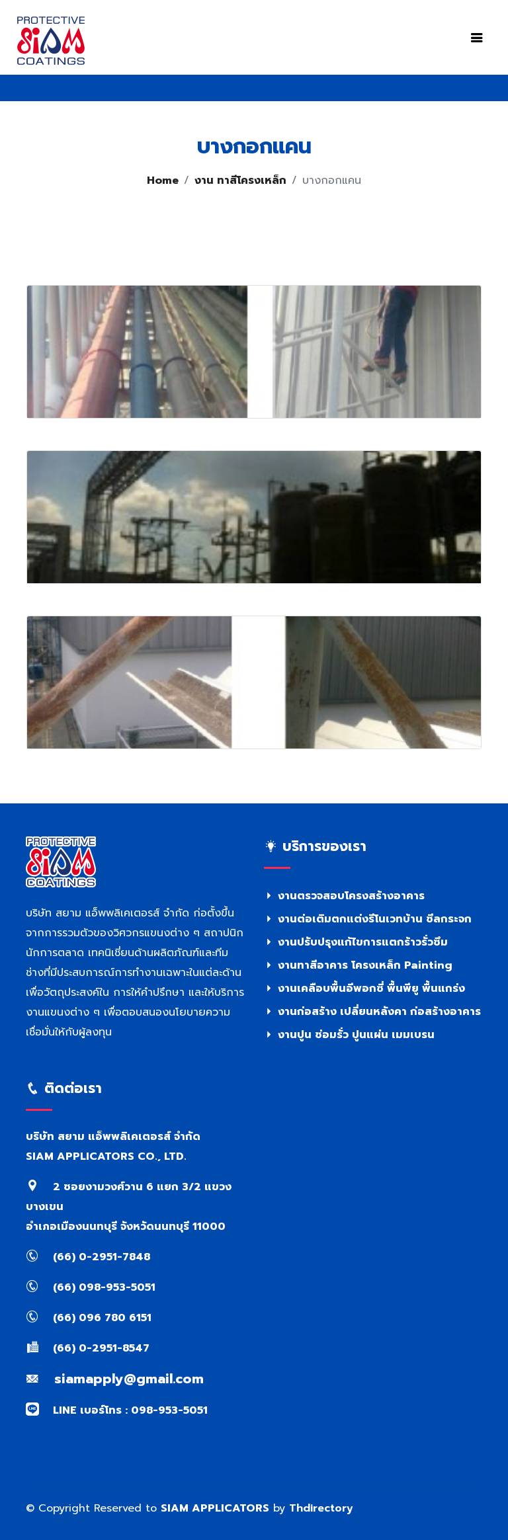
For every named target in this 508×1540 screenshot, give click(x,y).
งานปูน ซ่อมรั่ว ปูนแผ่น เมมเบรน (349, 1035)
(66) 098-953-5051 (90, 1287)
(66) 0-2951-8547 (87, 1348)
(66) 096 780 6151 (88, 1318)
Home (163, 180)
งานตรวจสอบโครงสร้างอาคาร (344, 896)
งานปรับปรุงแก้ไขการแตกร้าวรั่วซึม (356, 942)
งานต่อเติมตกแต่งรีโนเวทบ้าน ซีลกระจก (368, 919)
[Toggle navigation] (477, 38)
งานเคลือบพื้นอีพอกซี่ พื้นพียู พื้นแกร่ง (364, 988)
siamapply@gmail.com (115, 1379)
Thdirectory (321, 1508)
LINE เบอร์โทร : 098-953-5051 (117, 1410)
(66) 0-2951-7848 (88, 1257)
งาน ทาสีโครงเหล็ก (240, 180)
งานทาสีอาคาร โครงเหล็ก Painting (358, 965)
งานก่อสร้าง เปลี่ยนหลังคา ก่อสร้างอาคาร (372, 1012)
